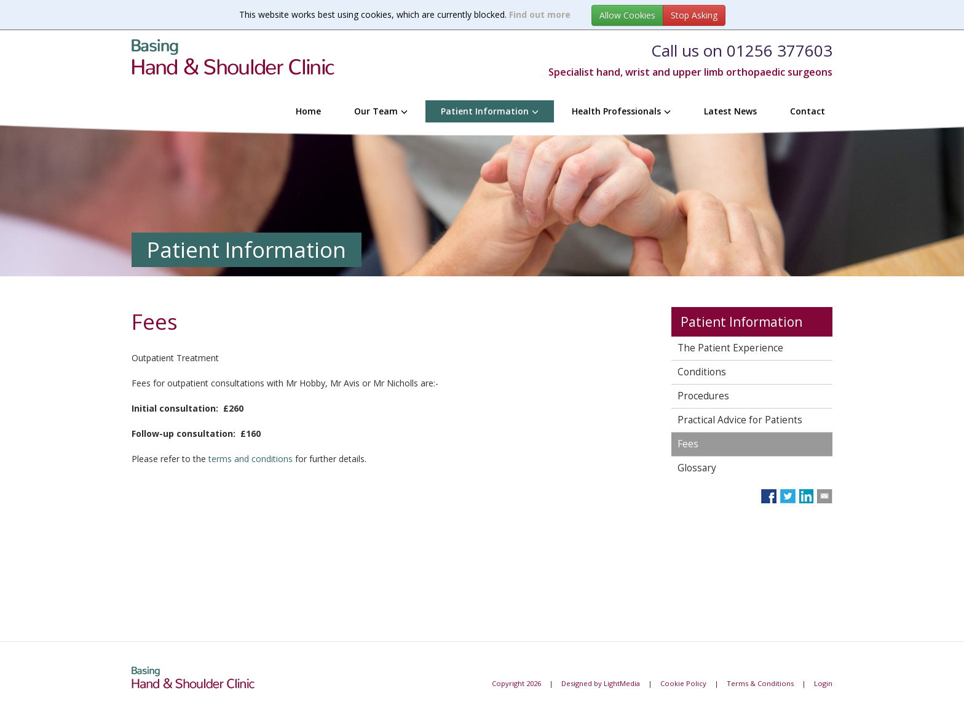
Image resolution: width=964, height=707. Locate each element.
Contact (807, 111)
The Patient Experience (730, 348)
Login (823, 683)
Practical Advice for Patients (740, 419)
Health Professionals (621, 111)
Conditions (702, 371)
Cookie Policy (683, 683)
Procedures (703, 395)
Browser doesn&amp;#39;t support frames (392, 549)
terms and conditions (250, 459)
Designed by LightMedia (600, 683)
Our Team (381, 111)
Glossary (697, 467)
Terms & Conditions (760, 683)
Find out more (540, 14)
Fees (688, 443)
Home (308, 111)
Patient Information (490, 111)
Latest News (730, 111)
